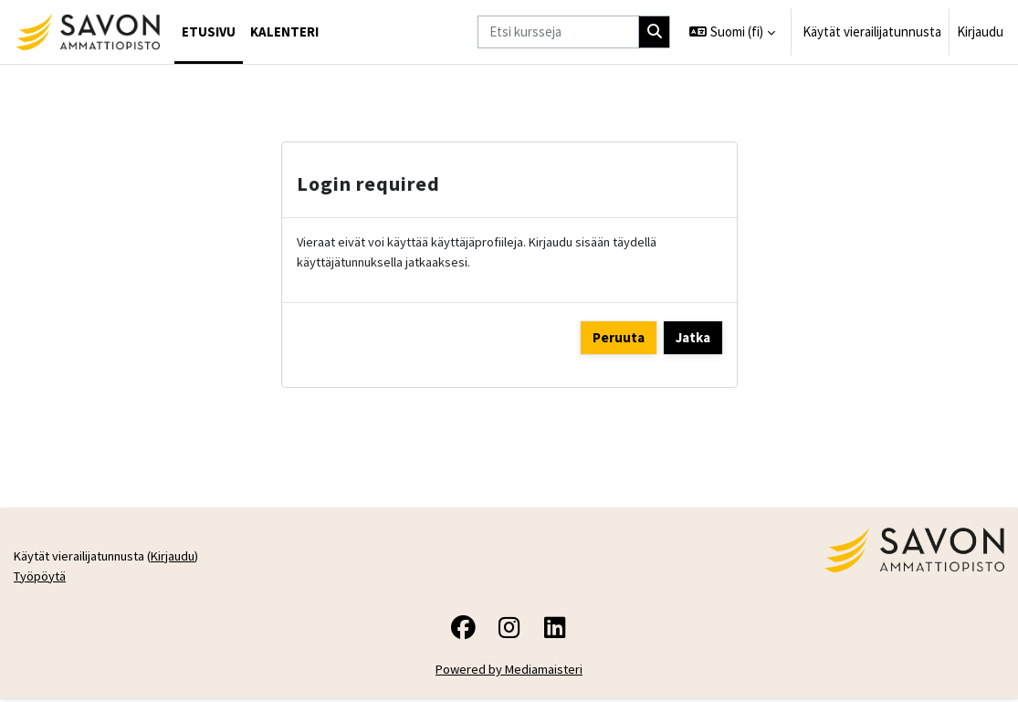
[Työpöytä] (87, 32)
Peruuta (619, 338)
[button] (732, 32)
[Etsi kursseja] (558, 32)
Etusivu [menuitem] (209, 31)
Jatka (693, 338)
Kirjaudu (980, 31)
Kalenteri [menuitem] (284, 31)
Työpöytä (41, 579)
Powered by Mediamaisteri (509, 673)
